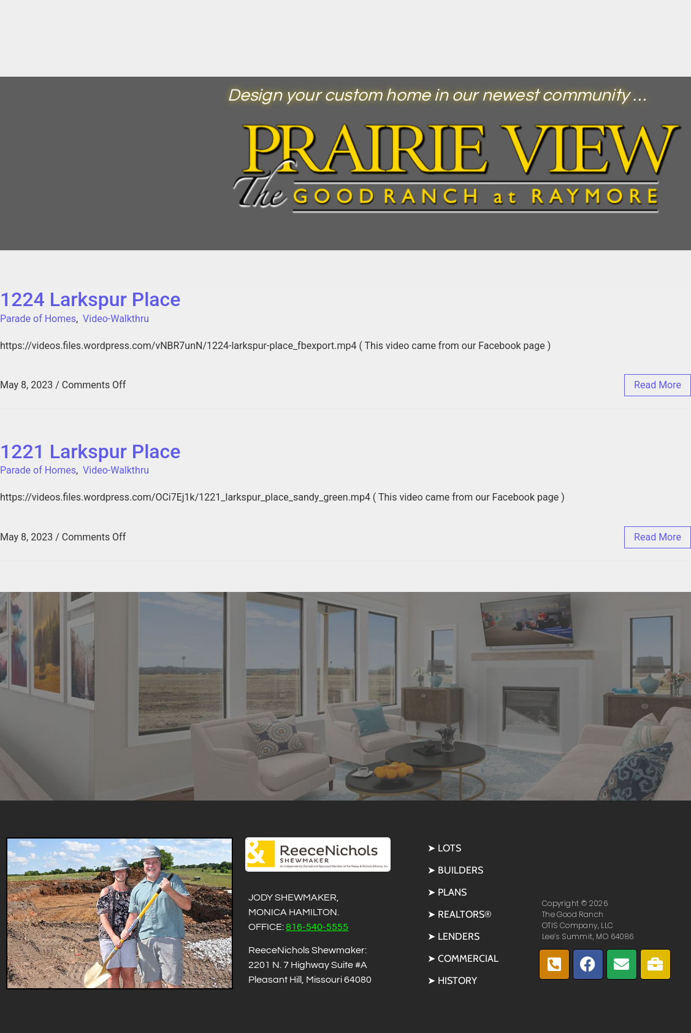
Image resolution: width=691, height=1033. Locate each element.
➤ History (452, 980)
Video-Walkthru (116, 318)
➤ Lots (444, 848)
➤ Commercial (462, 958)
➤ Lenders (453, 936)
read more (657, 385)
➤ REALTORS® (459, 914)
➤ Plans (447, 892)
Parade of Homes (38, 318)
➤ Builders (455, 870)
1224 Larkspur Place (90, 299)
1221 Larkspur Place (90, 451)
